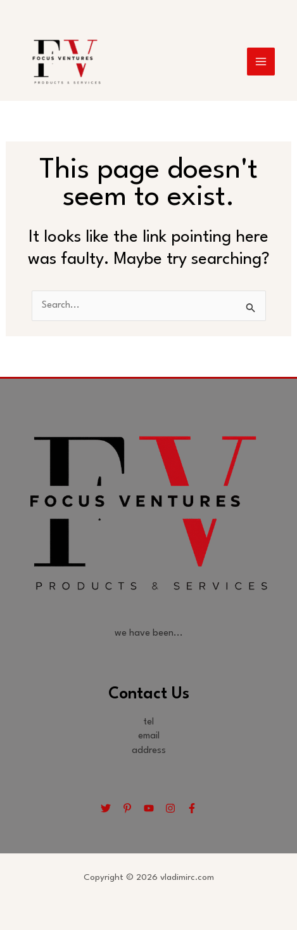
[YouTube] (149, 808)
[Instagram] (170, 808)
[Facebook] (192, 808)
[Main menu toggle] (261, 61)
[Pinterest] (127, 808)
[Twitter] (106, 808)
